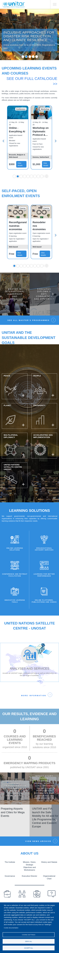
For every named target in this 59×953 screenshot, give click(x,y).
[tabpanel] (18, 138)
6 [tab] (31, 176)
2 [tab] (26, 57)
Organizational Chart (49, 877)
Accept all (28, 948)
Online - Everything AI (41, 130)
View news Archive (38, 841)
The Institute (10, 862)
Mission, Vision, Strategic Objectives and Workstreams (29, 866)
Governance (10, 876)
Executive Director (29, 876)
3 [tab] (29, 57)
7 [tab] (35, 176)
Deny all (28, 941)
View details (20, 164)
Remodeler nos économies (39, 226)
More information (33, 696)
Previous (5, 788)
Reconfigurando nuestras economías (17, 226)
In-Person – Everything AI (17, 130)
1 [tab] (23, 57)
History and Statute (49, 862)
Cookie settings (28, 935)
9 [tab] (41, 176)
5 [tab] (36, 57)
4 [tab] (33, 57)
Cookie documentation (11, 928)
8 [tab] (38, 176)
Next (55, 141)
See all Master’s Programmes (28, 321)
